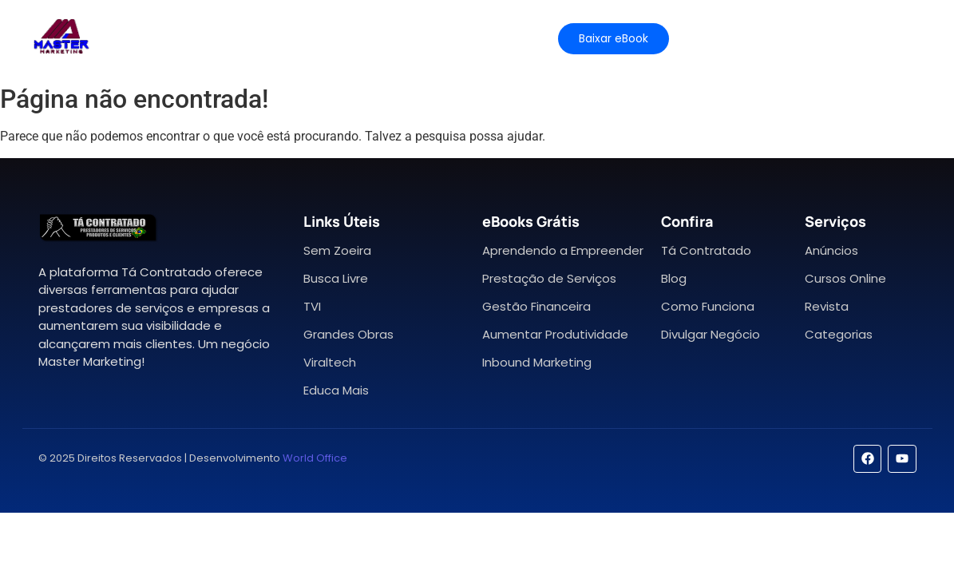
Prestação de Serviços (549, 278)
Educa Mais (336, 390)
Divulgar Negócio (710, 334)
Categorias (839, 334)
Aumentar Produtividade (555, 334)
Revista (827, 306)
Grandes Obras (348, 334)
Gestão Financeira (536, 306)
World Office (315, 458)
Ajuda (416, 38)
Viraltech (329, 362)
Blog (674, 278)
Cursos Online (845, 278)
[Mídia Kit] (757, 38)
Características (197, 38)
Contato (489, 38)
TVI (312, 306)
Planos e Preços (322, 38)
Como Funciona (707, 306)
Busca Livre (335, 278)
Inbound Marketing (537, 362)
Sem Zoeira (337, 250)
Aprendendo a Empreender (562, 250)
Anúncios (831, 250)
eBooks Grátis (531, 221)
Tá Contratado (706, 250)
